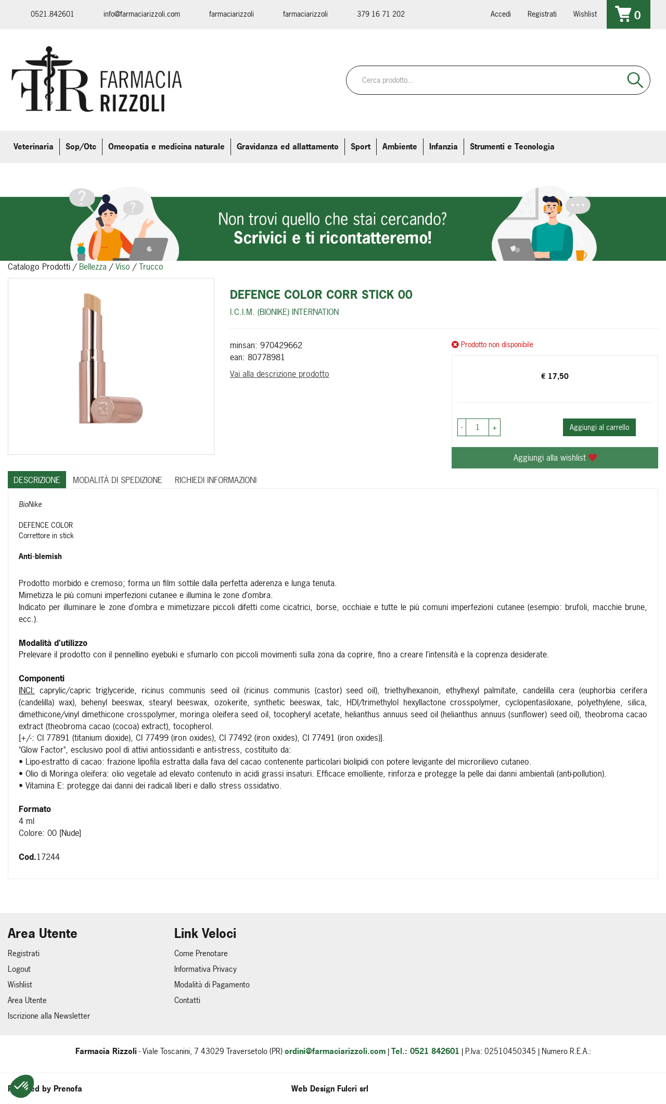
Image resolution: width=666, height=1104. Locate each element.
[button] (21, 1086)
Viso (123, 266)
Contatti (187, 1000)
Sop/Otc (81, 146)
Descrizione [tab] (37, 480)
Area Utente (27, 1000)
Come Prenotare (201, 953)
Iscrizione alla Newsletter (49, 1015)
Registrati (542, 14)
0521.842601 (52, 14)
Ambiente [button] (399, 146)
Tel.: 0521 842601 (425, 1051)
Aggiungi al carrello (599, 427)
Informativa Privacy (205, 968)
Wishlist (585, 14)
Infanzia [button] (443, 146)
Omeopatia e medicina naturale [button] (166, 146)
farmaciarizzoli (231, 14)
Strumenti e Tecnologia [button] (512, 146)
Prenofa (68, 1088)
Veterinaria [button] (34, 146)
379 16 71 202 (381, 14)
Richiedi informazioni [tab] (216, 480)
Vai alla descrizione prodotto (279, 373)
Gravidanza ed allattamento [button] (288, 146)
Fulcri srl (352, 1088)
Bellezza (93, 266)
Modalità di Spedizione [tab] (117, 480)
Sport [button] (360, 146)
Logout (19, 968)
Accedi (501, 14)
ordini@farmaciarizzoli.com (335, 1051)
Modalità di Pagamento (212, 984)
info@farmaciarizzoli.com (142, 14)
